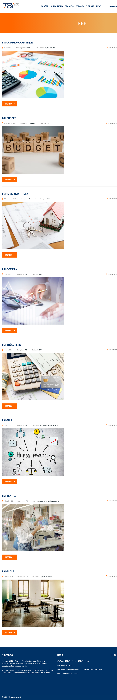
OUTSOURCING (57, 6)
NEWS (98, 6)
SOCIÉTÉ (44, 6)
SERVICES (80, 6)
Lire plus (9, 104)
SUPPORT (90, 6)
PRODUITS (69, 6)
